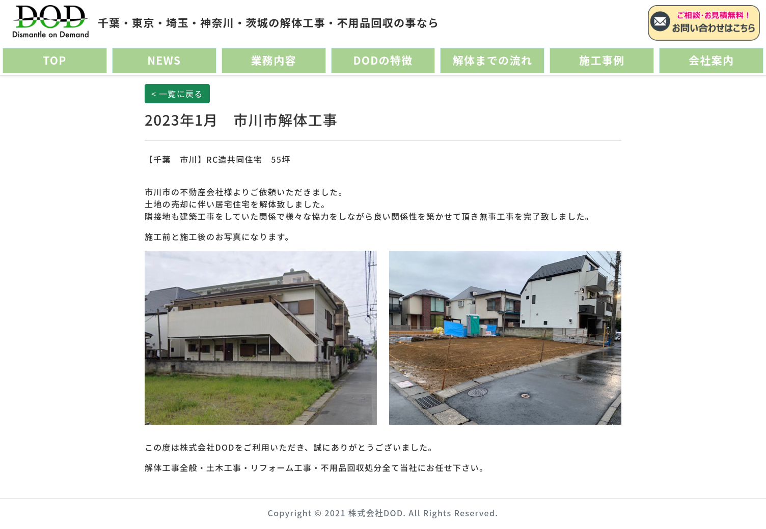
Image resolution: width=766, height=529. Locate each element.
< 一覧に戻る (177, 93)
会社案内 (711, 60)
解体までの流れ (492, 60)
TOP (55, 60)
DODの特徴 (383, 60)
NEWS (164, 60)
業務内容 (273, 60)
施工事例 (601, 60)
